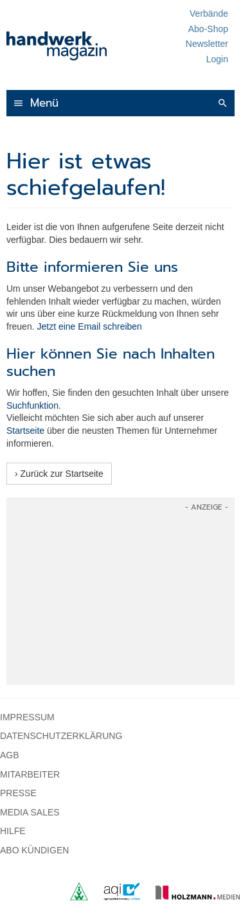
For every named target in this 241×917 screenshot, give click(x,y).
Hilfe (13, 831)
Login (217, 59)
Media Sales (30, 812)
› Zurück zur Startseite (59, 473)
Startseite (25, 430)
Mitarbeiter (30, 774)
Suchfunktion (32, 405)
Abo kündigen (34, 850)
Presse (18, 793)
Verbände (209, 13)
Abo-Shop (208, 29)
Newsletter (207, 44)
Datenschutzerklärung (61, 736)
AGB (9, 755)
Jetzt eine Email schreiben (89, 326)
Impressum (27, 717)
